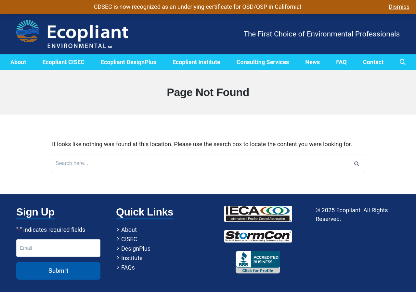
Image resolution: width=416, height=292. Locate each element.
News (312, 62)
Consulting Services (263, 62)
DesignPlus (135, 248)
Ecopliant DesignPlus (128, 62)
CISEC (129, 239)
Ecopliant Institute (196, 62)
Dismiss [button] (399, 6)
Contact (373, 62)
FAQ (341, 62)
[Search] (356, 163)
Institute (132, 258)
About (18, 62)
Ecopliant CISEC (63, 62)
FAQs (128, 267)
